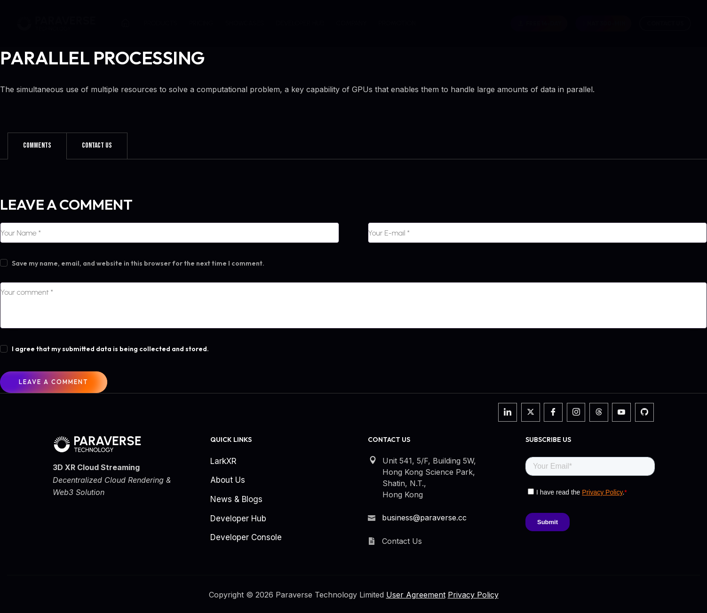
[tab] (37, 146)
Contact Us (665, 23)
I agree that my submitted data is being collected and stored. (110, 349)
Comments (37, 145)
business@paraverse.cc (424, 517)
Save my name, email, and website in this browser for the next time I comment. (138, 263)
